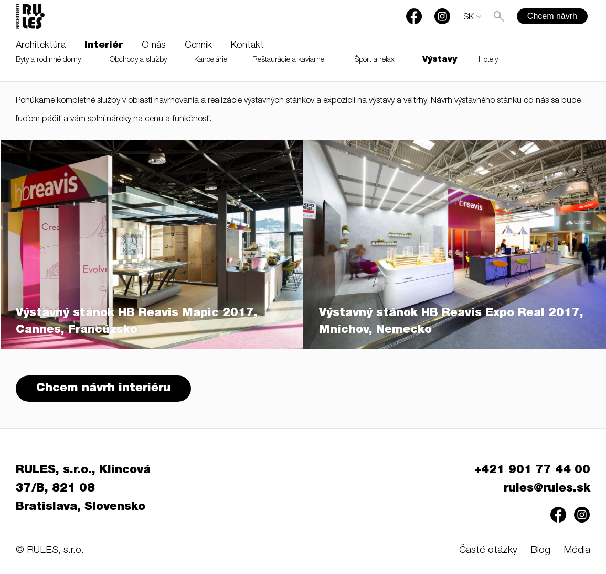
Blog (540, 551)
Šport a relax (375, 60)
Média (577, 551)
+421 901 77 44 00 (532, 470)
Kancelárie (210, 60)
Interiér (103, 45)
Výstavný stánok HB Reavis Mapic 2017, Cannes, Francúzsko (137, 322)
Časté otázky (488, 551)
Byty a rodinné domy (48, 60)
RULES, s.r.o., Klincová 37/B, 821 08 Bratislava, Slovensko (83, 489)
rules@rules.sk (547, 489)
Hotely (488, 60)
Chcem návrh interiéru (103, 388)
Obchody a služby (138, 60)
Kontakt (247, 45)
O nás (154, 45)
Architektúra (41, 45)
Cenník (198, 45)
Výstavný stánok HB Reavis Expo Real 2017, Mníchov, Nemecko (451, 322)
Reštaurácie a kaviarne (288, 60)
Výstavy (439, 60)
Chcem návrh (552, 16)
